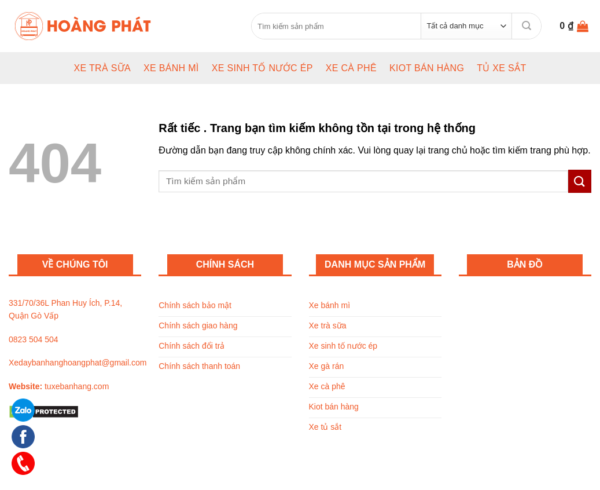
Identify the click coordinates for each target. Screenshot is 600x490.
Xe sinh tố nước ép (262, 68)
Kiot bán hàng (426, 68)
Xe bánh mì (171, 68)
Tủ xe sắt (501, 68)
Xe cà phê (351, 68)
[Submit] (526, 25)
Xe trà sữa (102, 68)
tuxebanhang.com (77, 386)
